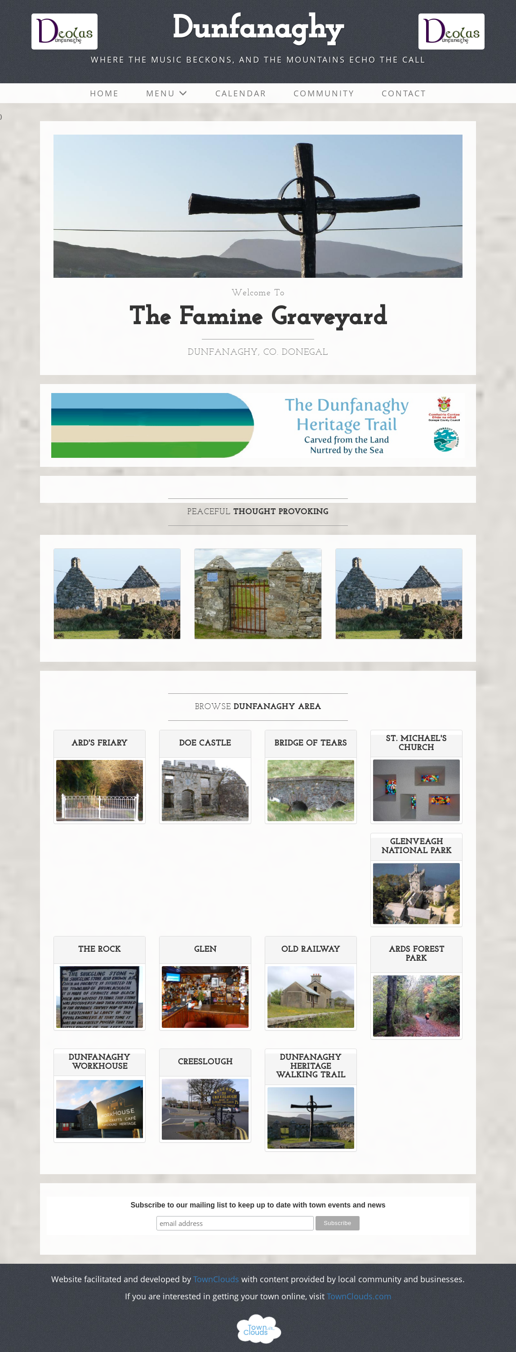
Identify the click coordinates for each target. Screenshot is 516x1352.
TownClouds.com (359, 1296)
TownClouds (216, 1279)
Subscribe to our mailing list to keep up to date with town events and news (257, 1205)
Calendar (241, 93)
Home (104, 93)
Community (324, 93)
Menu (167, 93)
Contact (404, 93)
